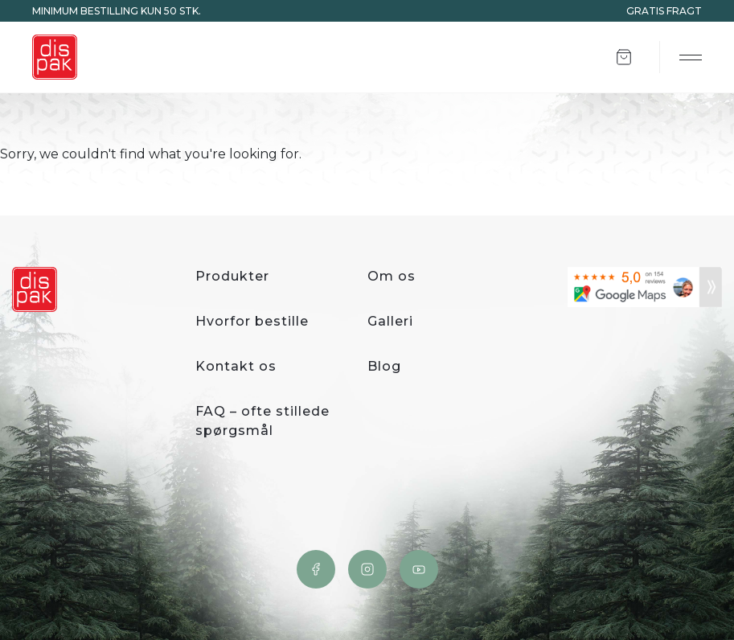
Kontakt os (236, 366)
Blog (384, 366)
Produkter (232, 276)
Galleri (390, 321)
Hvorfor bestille (252, 321)
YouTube (419, 569)
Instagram (367, 569)
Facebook (316, 569)
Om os (391, 276)
